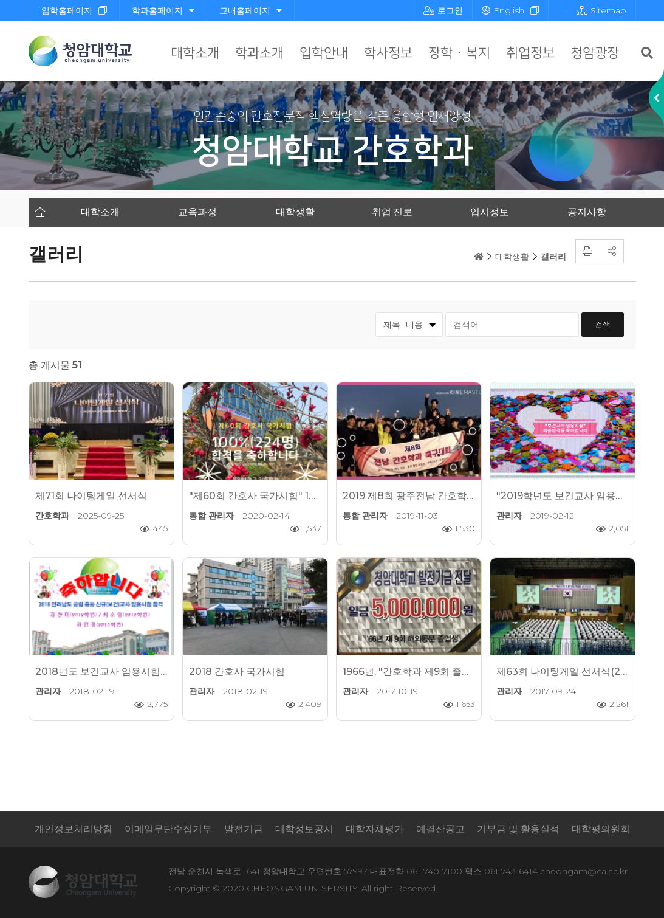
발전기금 (243, 829)
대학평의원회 (601, 829)
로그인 (443, 10)
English (503, 10)
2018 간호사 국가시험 (237, 671)
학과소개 (259, 53)
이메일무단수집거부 (168, 829)
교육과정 (197, 212)
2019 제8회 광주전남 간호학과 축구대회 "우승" (445, 496)
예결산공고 (440, 829)
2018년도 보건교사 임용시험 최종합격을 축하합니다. (149, 671)
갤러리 (553, 256)
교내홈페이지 (250, 10)
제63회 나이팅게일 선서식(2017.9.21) (577, 671)
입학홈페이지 (66, 10)
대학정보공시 (304, 829)
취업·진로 (392, 212)
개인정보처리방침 (73, 829)
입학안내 (323, 53)
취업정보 (530, 53)
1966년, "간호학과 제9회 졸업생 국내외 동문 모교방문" (461, 671)
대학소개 (195, 53)
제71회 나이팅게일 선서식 (91, 496)
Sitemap (601, 10)
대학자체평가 (375, 829)
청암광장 (594, 53)
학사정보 (388, 53)
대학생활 (295, 212)
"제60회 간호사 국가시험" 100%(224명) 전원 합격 (299, 496)
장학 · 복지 (459, 53)
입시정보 (489, 212)
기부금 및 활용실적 (518, 829)
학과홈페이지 (163, 10)
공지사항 (586, 212)
